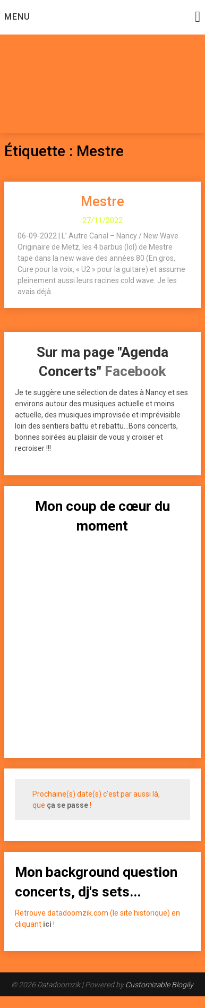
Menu (17, 17)
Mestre (102, 201)
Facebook (135, 371)
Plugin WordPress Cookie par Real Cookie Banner (86, 1002)
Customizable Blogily (159, 984)
